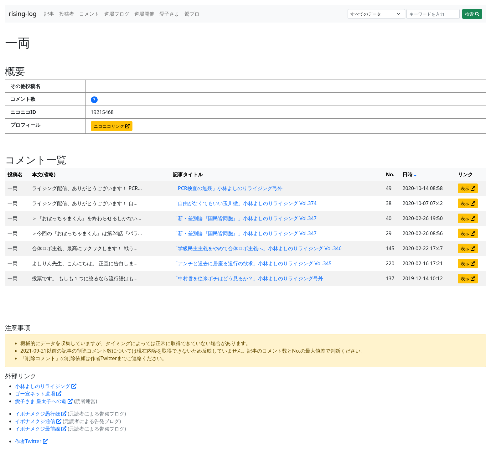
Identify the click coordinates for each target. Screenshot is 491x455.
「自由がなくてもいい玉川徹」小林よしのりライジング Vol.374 (245, 203)
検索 (472, 14)
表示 (468, 188)
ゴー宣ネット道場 (38, 393)
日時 (409, 174)
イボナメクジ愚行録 (40, 413)
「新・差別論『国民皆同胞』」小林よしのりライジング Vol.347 (245, 218)
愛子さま (169, 13)
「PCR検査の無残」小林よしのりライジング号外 (227, 188)
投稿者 (66, 13)
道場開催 (144, 13)
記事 (49, 13)
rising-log (23, 13)
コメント (89, 13)
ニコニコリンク (112, 126)
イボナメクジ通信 (38, 421)
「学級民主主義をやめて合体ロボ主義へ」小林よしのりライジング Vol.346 (257, 248)
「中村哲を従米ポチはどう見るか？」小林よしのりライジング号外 (248, 278)
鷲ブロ (191, 13)
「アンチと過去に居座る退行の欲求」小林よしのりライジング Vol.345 (252, 263)
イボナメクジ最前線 (40, 428)
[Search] (433, 14)
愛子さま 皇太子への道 (44, 401)
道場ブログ (116, 13)
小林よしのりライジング (45, 386)
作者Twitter (31, 441)
